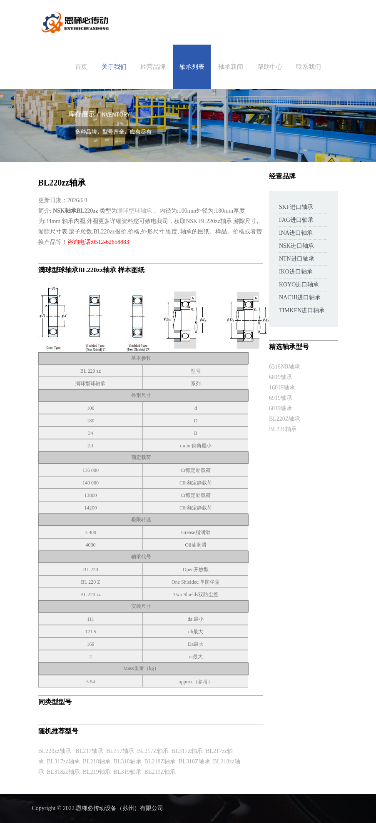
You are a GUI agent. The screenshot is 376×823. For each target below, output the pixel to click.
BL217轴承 (89, 751)
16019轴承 (282, 387)
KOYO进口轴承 (299, 284)
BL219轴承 (97, 772)
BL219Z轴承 (160, 772)
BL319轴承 (128, 772)
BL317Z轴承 (187, 751)
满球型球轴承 (134, 211)
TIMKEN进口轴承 (302, 310)
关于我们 (114, 66)
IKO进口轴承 (296, 271)
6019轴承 (280, 408)
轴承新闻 (230, 66)
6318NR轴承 (284, 367)
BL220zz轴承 (54, 751)
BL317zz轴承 (63, 761)
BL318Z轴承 (194, 761)
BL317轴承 (120, 751)
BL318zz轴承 (63, 772)
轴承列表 (191, 66)
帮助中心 (269, 66)
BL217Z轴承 (152, 751)
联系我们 (308, 66)
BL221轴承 (283, 429)
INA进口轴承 (296, 233)
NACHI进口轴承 (300, 297)
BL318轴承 (128, 761)
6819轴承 (280, 377)
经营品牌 (152, 66)
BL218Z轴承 (160, 761)
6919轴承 (280, 398)
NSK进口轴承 (296, 246)
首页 (81, 66)
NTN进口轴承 (296, 259)
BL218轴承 (97, 761)
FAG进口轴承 (296, 220)
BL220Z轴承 (284, 419)
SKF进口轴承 (296, 207)
